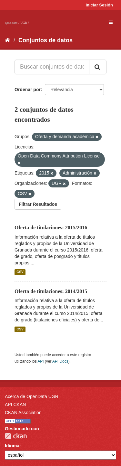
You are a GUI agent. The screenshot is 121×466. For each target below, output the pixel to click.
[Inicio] (7, 40)
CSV (20, 272)
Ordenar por (28, 89)
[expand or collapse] (110, 22)
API (40, 361)
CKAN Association (23, 412)
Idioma (12, 445)
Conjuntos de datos (45, 40)
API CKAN (15, 404)
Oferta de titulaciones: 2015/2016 (51, 227)
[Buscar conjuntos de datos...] (52, 67)
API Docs (60, 361)
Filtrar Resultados (38, 204)
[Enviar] (97, 67)
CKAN (16, 436)
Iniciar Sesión (99, 5)
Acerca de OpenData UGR (31, 396)
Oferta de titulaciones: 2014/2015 (51, 291)
